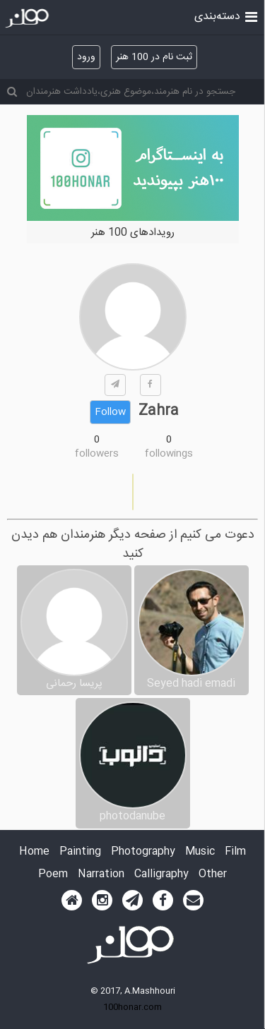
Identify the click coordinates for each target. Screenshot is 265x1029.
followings (169, 454)
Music (200, 852)
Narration (101, 875)
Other (213, 875)
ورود (86, 57)
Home (34, 852)
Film (235, 852)
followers (97, 454)
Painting (80, 852)
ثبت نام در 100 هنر (154, 57)
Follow (110, 412)
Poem (53, 875)
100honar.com (132, 1007)
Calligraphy (161, 875)
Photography (143, 852)
